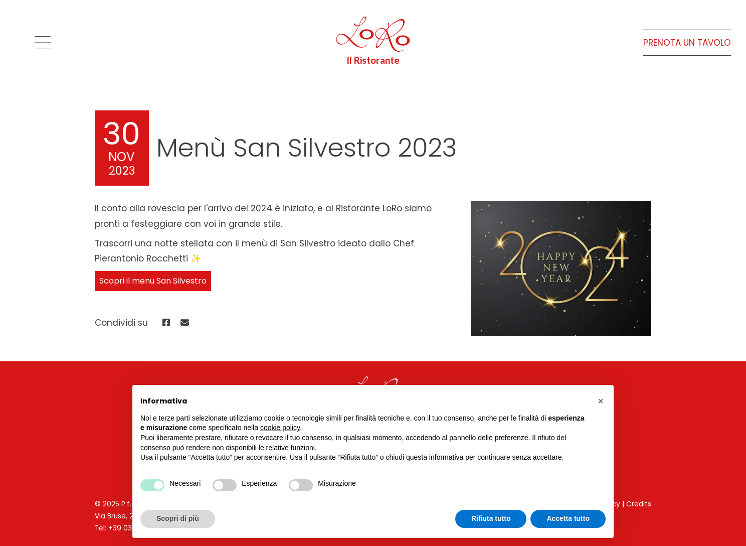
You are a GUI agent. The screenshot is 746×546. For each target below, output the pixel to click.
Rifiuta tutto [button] (491, 518)
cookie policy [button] (280, 428)
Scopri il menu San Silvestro (153, 281)
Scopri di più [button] (177, 518)
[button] (601, 401)
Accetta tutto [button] (568, 518)
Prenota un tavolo (687, 43)
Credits (638, 504)
